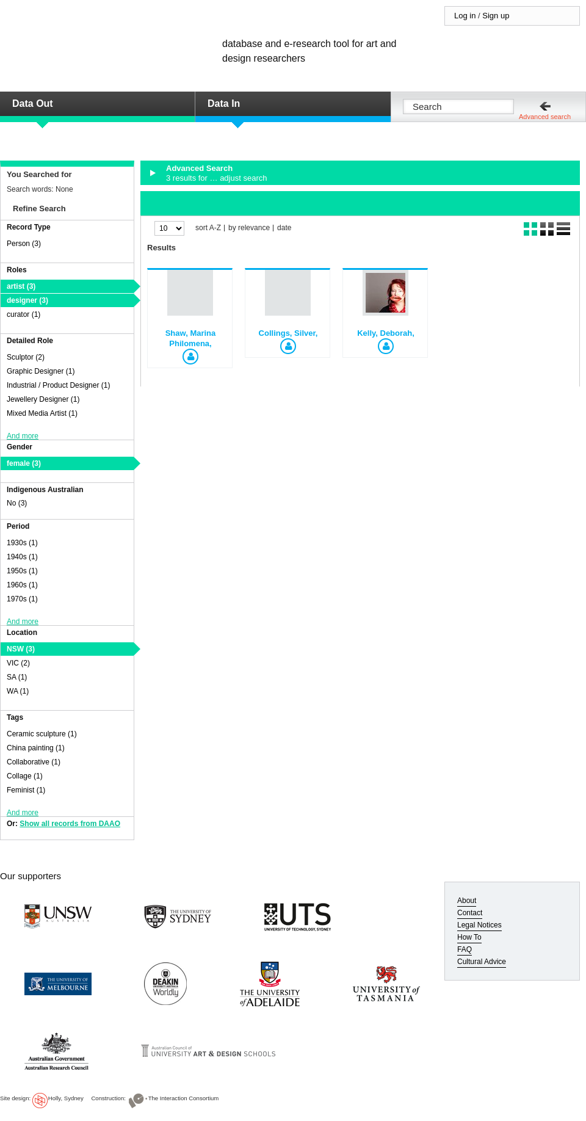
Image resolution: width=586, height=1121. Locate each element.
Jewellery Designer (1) (43, 399)
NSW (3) (21, 649)
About (466, 900)
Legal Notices (479, 925)
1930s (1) (22, 543)
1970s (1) (22, 599)
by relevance (249, 228)
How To (469, 937)
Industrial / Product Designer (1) (58, 385)
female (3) (24, 463)
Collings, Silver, (288, 333)
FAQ (464, 949)
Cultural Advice (481, 961)
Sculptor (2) (26, 357)
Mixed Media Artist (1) (42, 413)
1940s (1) (22, 557)
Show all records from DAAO (70, 823)
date (284, 228)
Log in (465, 15)
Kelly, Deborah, (385, 333)
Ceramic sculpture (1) (42, 734)
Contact (469, 913)
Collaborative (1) (33, 762)
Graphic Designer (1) (40, 371)
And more (22, 436)
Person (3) (24, 243)
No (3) (17, 503)
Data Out (32, 103)
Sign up (495, 15)
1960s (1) (22, 585)
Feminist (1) (26, 790)
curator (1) (23, 314)
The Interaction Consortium (183, 1098)
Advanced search (545, 116)
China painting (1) (36, 748)
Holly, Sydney (66, 1098)
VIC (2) (18, 663)
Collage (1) (25, 776)
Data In (224, 103)
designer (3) (27, 300)
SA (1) (17, 677)
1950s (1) (22, 571)
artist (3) (21, 286)
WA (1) (18, 691)
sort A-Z (208, 228)
